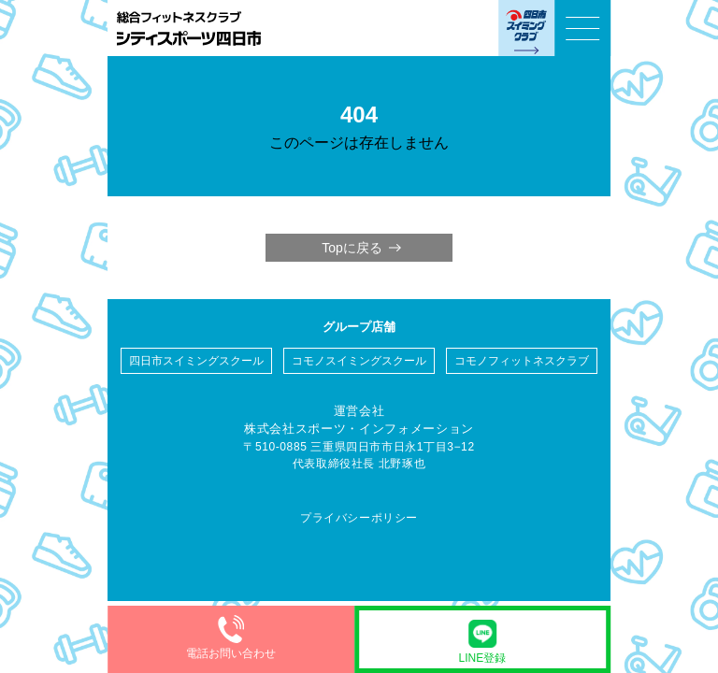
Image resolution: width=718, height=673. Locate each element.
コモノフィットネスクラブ (521, 360)
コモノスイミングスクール (359, 360)
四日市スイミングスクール (196, 360)
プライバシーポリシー (359, 517)
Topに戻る (352, 247)
